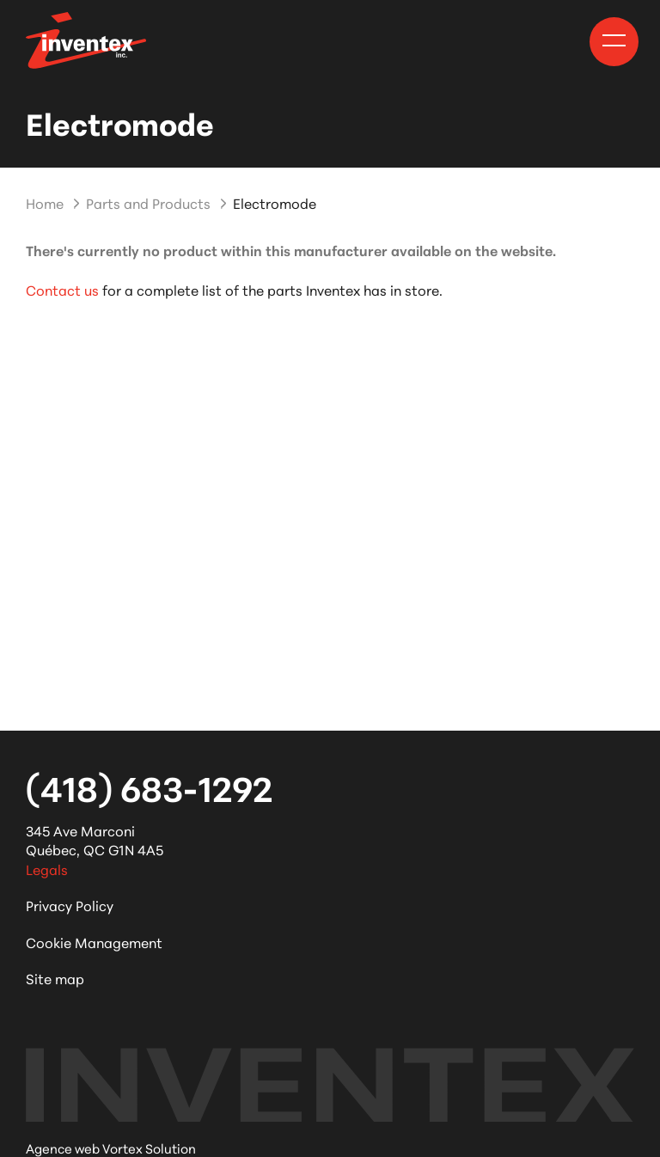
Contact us (62, 289)
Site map (55, 978)
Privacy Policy (69, 905)
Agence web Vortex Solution (111, 1148)
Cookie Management (94, 942)
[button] (614, 40)
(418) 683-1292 (149, 786)
